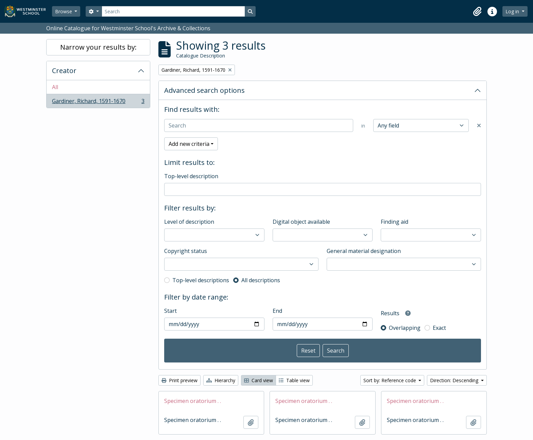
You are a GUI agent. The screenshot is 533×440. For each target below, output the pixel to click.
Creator (64, 70)
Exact (439, 328)
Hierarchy (220, 380)
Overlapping (404, 328)
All (55, 87)
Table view (294, 380)
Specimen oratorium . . (192, 401)
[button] (477, 11)
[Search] (173, 11)
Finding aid (394, 221)
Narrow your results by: (98, 47)
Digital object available (301, 221)
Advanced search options (204, 90)
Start (170, 311)
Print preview (179, 380)
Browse (64, 11)
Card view (258, 380)
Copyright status (185, 251)
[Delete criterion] (479, 125)
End (277, 311)
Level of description (189, 221)
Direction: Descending (455, 380)
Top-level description (191, 176)
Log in (512, 11)
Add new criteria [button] (189, 144)
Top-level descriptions (200, 280)
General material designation (364, 251)
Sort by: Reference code (390, 380)
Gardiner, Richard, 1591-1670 (98, 102)
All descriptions (260, 280)
